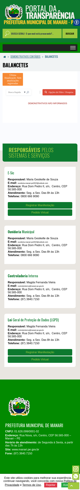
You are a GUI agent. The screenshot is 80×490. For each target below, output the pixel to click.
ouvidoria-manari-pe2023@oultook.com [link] (33, 183)
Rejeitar (50, 484)
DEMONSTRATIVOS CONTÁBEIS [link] (25, 57)
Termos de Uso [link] (31, 484)
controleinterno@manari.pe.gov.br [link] (31, 286)
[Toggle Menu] (73, 47)
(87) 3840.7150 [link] (30, 299)
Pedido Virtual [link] (40, 212)
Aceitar (67, 484)
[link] (40, 14)
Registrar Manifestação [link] (40, 205)
